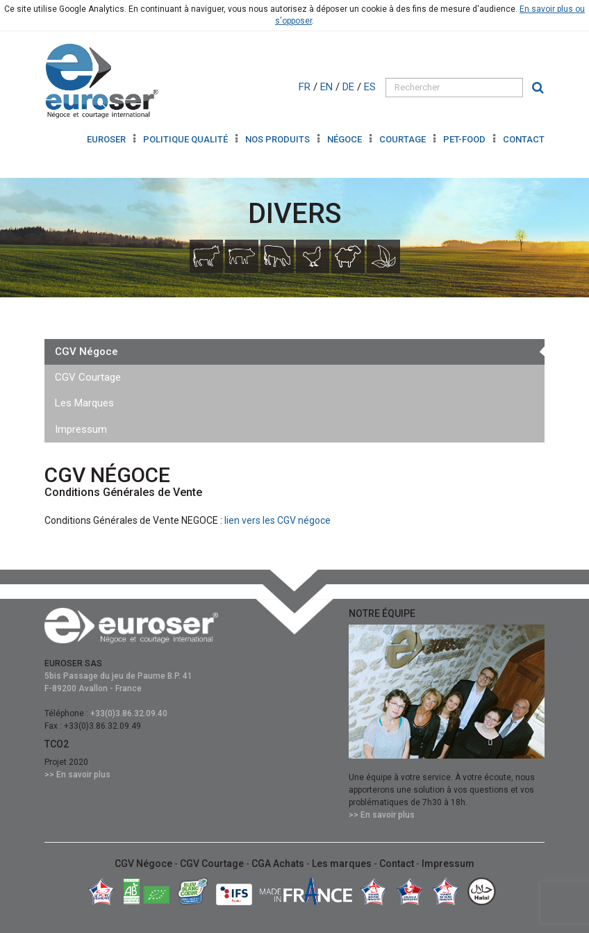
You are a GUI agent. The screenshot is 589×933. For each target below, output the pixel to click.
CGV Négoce (86, 351)
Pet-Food (465, 139)
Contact (524, 139)
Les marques (343, 863)
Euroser (107, 139)
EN (327, 87)
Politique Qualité (186, 139)
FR (306, 87)
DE (349, 87)
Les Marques (84, 403)
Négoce (345, 139)
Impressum (81, 429)
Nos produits (278, 139)
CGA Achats (278, 863)
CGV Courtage (88, 377)
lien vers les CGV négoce (277, 520)
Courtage (403, 139)
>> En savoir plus (77, 774)
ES (371, 87)
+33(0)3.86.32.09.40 (128, 713)
